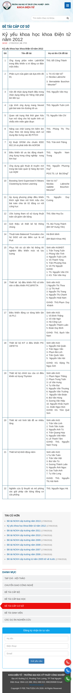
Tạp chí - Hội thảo (15, 578)
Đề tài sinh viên (14, 613)
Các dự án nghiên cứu (18, 620)
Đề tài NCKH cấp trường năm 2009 (29, 540)
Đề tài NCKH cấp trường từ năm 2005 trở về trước (37, 559)
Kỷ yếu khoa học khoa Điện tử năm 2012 (32, 526)
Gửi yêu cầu (36, 661)
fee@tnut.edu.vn (36, 685)
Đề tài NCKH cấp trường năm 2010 (29, 535)
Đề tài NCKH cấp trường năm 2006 (29, 554)
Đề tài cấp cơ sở (14, 606)
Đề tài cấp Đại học (15, 599)
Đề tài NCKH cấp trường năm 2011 (29, 530)
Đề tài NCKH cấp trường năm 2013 (29, 521)
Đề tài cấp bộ (12, 592)
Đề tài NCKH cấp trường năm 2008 (29, 545)
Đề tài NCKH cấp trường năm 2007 (29, 549)
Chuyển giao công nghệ (19, 585)
